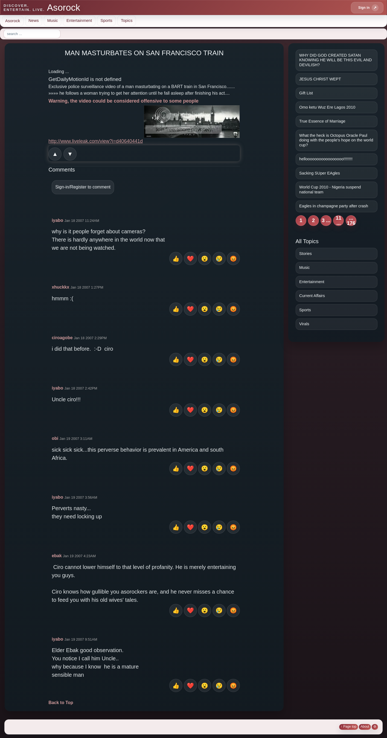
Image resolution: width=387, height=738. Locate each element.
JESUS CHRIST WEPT (320, 79)
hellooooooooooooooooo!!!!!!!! (326, 159)
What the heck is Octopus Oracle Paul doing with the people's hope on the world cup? (336, 140)
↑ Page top (348, 726)
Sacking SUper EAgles (319, 173)
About (364, 726)
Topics (127, 20)
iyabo (57, 220)
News (33, 20)
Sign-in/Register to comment (82, 187)
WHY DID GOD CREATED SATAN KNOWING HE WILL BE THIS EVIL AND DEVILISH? (335, 60)
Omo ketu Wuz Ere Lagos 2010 (327, 107)
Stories (305, 253)
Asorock (12, 20)
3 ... (326, 220)
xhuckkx (60, 287)
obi (55, 438)
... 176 (351, 220)
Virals (304, 324)
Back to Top (60, 702)
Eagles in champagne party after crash (333, 206)
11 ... (338, 220)
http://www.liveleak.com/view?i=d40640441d (95, 141)
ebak (57, 555)
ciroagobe (62, 337)
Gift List (306, 93)
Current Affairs (312, 296)
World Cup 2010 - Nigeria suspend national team (330, 189)
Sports (106, 20)
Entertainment (79, 20)
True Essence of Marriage (322, 121)
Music (52, 20)
